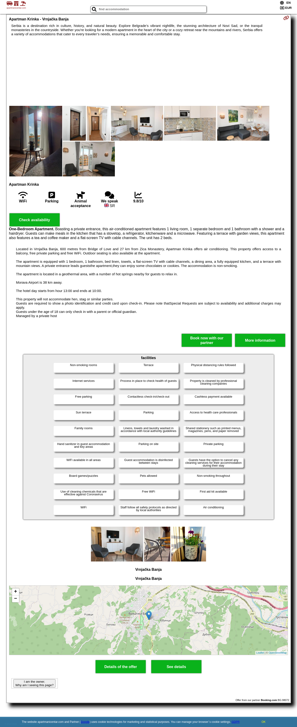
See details (176, 667)
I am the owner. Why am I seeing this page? (34, 683)
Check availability (34, 220)
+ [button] (15, 591)
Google (85, 722)
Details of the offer (120, 667)
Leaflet (260, 652)
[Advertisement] (148, 71)
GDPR (236, 722)
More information (260, 340)
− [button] (15, 598)
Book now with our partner (206, 340)
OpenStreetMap (278, 652)
